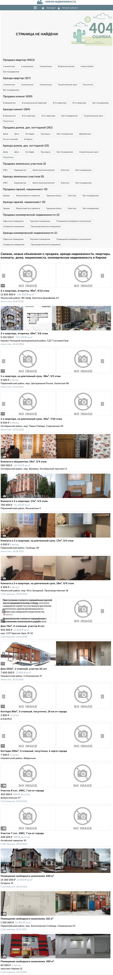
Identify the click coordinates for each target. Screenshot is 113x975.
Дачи (16, 134)
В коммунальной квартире (34, 103)
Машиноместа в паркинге (28, 196)
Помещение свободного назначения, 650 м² (27, 876)
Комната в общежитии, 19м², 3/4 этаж (24, 462)
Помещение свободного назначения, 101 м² (27, 919)
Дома (5, 134)
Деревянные (85, 134)
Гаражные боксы (54, 196)
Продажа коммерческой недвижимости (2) (31, 215)
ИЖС (5, 170)
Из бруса (28, 139)
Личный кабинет (68, 8)
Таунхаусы (45, 134)
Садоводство (20, 170)
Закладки (49, 8)
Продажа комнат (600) (17, 96)
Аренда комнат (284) (16, 109)
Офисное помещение (13, 221)
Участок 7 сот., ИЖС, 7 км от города (22, 833)
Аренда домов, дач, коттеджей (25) (26, 145)
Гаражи (6, 196)
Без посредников (11, 72)
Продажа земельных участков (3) (24, 163)
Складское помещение (13, 227)
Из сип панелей (10, 139)
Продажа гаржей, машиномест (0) (25, 189)
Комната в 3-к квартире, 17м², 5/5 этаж (24, 501)
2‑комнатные (27, 66)
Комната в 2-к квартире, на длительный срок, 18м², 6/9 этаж (37, 583)
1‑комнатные (9, 66)
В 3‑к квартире (79, 103)
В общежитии (9, 103)
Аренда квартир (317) (17, 78)
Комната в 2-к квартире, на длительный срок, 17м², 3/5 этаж (37, 541)
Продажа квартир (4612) (19, 60)
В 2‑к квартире (59, 103)
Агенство (65, 170)
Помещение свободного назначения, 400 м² (27, 961)
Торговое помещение (40, 221)
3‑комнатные (46, 66)
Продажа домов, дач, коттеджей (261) (28, 127)
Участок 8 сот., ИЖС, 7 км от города (22, 791)
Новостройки (87, 66)
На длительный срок (67, 85)
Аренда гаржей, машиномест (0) (24, 202)
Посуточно (88, 85)
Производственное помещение (46, 227)
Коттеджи (29, 134)
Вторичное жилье (66, 66)
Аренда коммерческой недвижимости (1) (30, 233)
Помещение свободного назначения (73, 221)
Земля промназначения (43, 170)
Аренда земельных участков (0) (23, 176)
